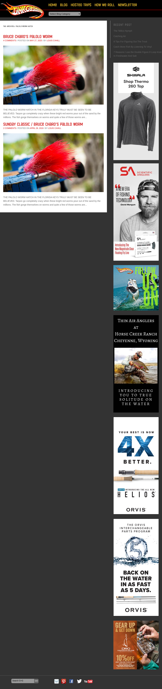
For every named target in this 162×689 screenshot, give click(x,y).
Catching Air (120, 36)
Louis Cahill (53, 40)
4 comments (9, 40)
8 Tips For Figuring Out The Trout (130, 41)
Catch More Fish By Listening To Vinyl (133, 46)
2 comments (9, 128)
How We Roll (105, 5)
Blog (64, 5)
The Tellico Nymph (123, 31)
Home (52, 5)
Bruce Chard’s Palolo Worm (27, 36)
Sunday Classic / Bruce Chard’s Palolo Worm (43, 124)
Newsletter (127, 5)
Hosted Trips (81, 5)
